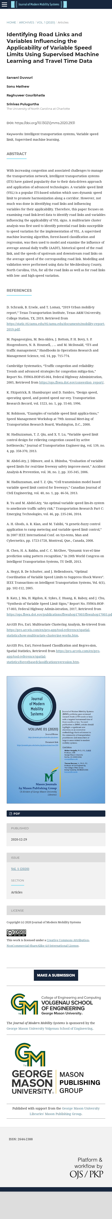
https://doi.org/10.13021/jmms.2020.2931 (45, 123)
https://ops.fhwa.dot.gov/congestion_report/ (71, 382)
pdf (16, 813)
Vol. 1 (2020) (46, 22)
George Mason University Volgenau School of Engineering (50, 1028)
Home (11, 22)
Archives (26, 22)
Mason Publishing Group (63, 1114)
